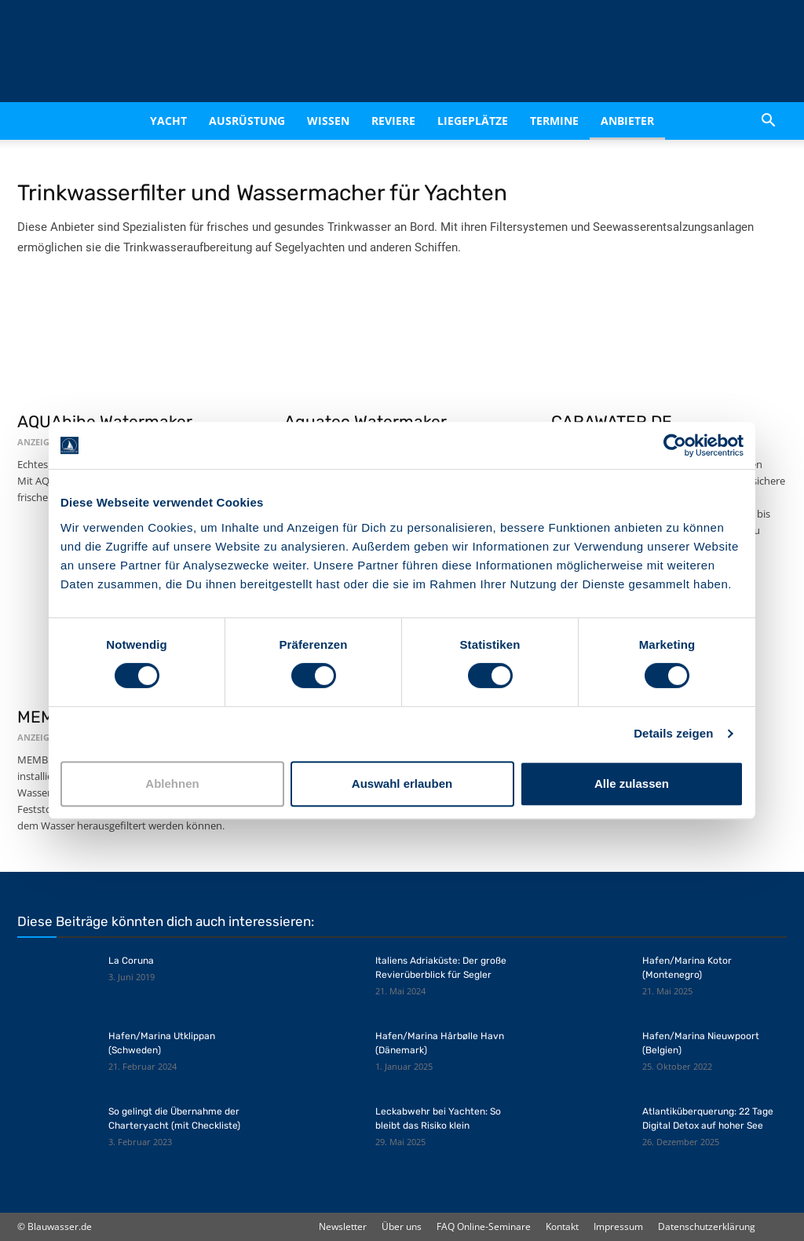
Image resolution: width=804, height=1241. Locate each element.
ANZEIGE (35, 442)
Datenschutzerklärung (706, 1226)
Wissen (328, 120)
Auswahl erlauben (402, 783)
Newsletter (343, 1226)
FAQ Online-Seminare (484, 1226)
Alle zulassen (631, 783)
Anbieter (627, 120)
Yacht (168, 120)
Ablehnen (172, 783)
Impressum (618, 1226)
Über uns (402, 1226)
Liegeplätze (472, 120)
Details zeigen (673, 733)
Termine (554, 120)
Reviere (393, 120)
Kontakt (562, 1226)
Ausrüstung (247, 120)
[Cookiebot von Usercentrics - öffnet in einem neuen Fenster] (675, 445)
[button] (768, 121)
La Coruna (131, 960)
